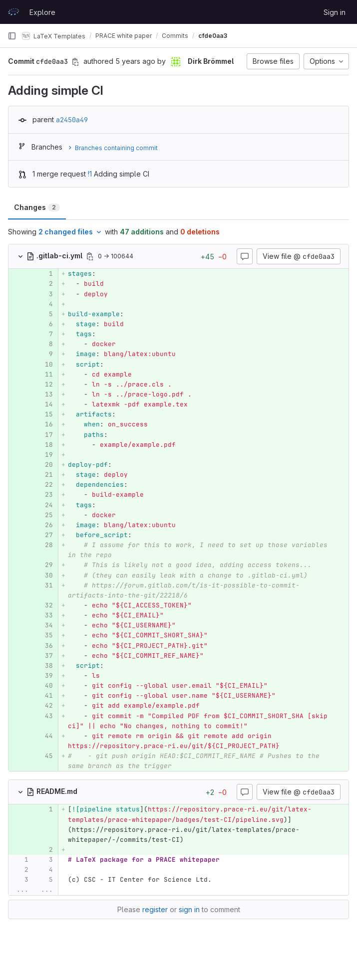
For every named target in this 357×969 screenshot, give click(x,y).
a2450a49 (72, 119)
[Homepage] (13, 12)
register (155, 909)
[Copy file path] (90, 256)
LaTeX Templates (53, 36)
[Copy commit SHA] (75, 62)
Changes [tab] (37, 207)
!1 (90, 174)
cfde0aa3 (212, 35)
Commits (175, 35)
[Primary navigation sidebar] (12, 36)
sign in (189, 909)
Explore (42, 12)
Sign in (335, 12)
